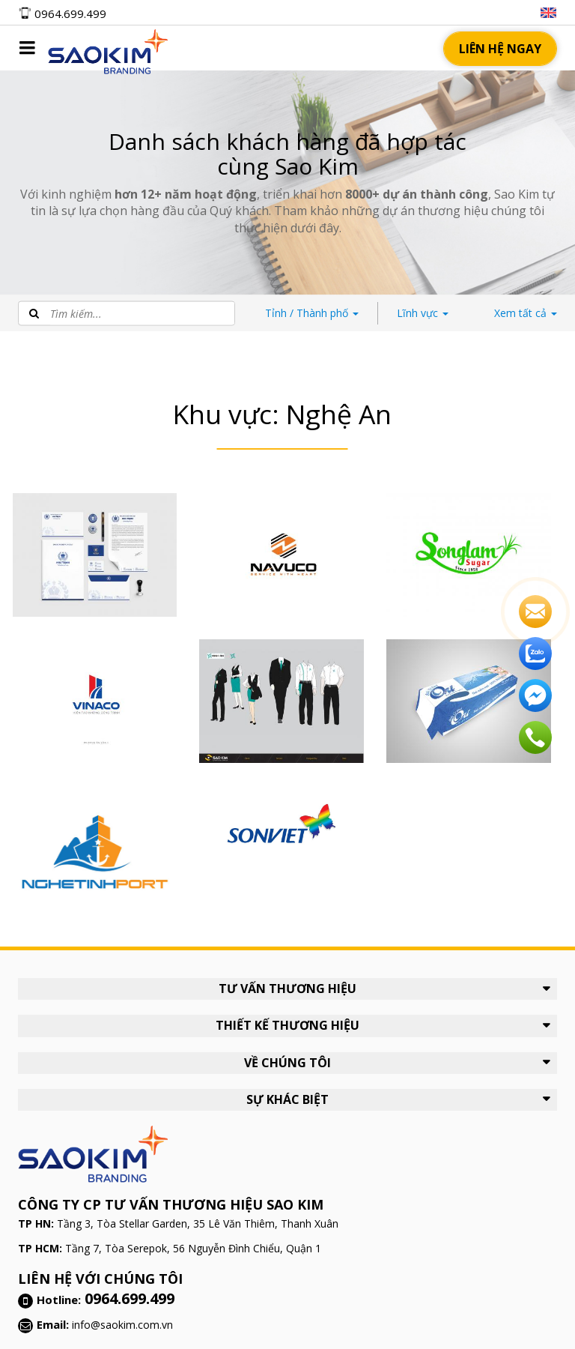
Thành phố (312, 313)
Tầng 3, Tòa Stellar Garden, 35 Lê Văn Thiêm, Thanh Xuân (197, 1223)
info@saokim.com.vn (122, 1325)
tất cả (525, 313)
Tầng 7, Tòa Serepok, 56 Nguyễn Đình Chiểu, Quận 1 (193, 1248)
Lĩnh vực (422, 313)
